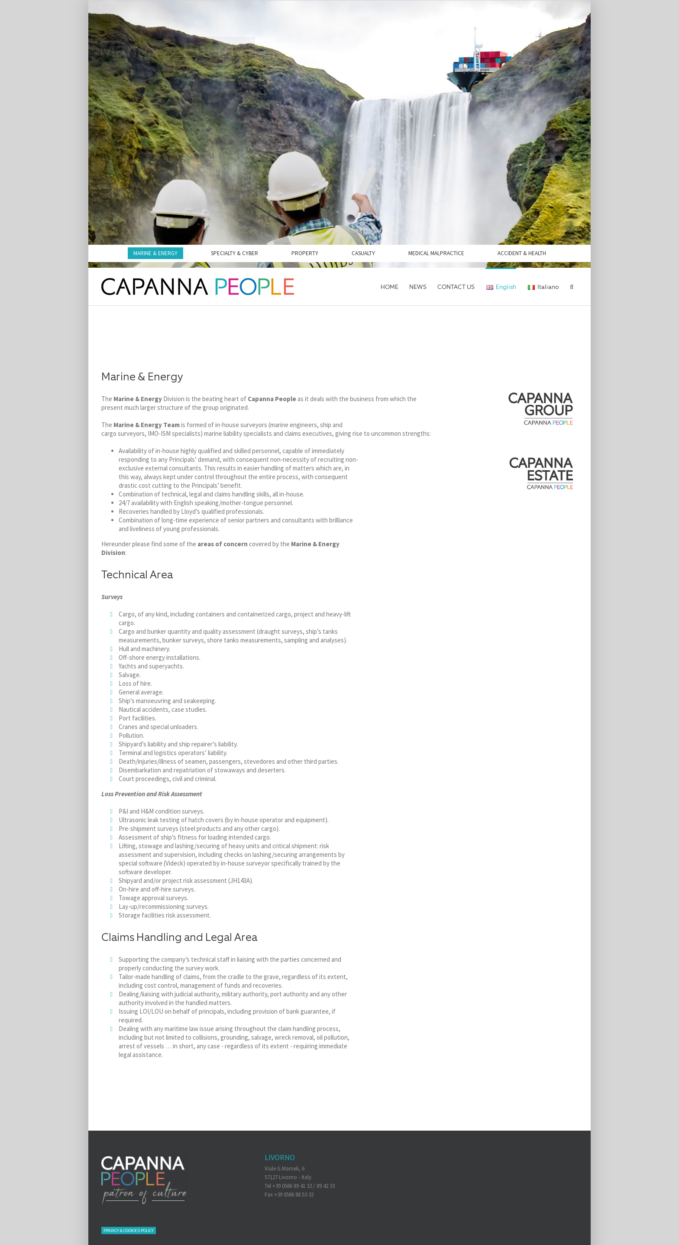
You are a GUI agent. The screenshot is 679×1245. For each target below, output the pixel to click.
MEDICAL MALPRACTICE (436, 253)
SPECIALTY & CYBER (234, 253)
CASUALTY (363, 253)
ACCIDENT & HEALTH (522, 253)
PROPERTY (304, 253)
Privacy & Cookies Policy (128, 1230)
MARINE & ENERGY (155, 253)
